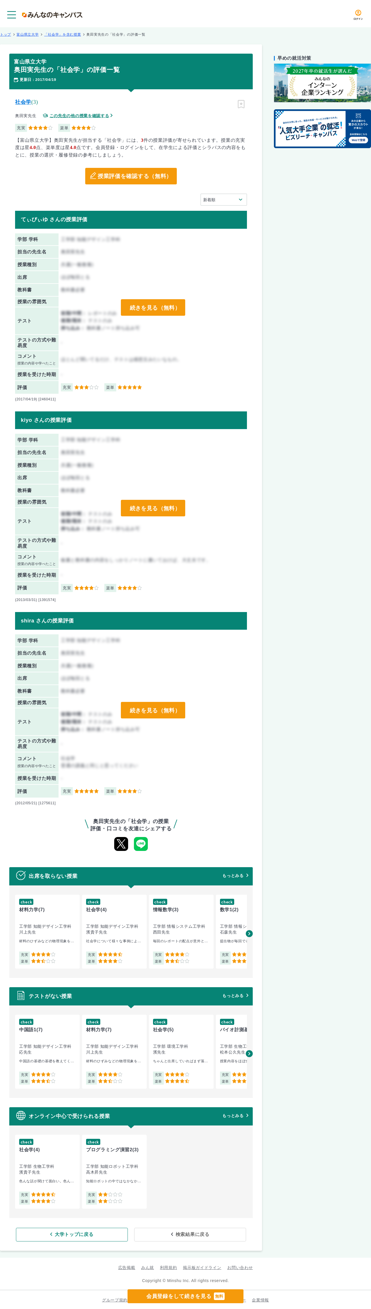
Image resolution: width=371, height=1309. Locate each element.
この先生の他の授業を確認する (79, 116)
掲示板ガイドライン (202, 1267)
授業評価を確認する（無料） (135, 176)
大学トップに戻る (93, 1233)
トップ (5, 34)
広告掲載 (126, 1267)
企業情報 (260, 1299)
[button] (249, 933)
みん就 (147, 1267)
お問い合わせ (240, 1267)
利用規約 (168, 1267)
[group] (47, 932)
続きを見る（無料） (154, 307)
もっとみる (233, 875)
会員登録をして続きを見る (185, 1296)
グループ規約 (115, 1299)
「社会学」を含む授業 (62, 34)
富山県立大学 (28, 34)
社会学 (23, 102)
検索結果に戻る (173, 1233)
